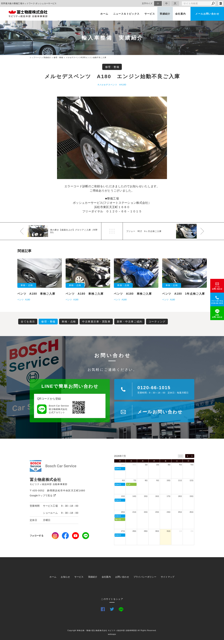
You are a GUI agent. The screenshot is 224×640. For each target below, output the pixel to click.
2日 (157, 465)
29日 (123, 465)
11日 (180, 480)
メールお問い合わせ (207, 13)
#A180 (122, 85)
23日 (157, 512)
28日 (134, 531)
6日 (123, 480)
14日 (134, 496)
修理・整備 (112, 66)
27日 (123, 531)
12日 (191, 480)
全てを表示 (28, 321)
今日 (180, 456)
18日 (180, 496)
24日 (169, 512)
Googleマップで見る (43, 495)
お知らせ (65, 577)
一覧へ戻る (112, 231)
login (220, 3)
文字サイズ (147, 3)
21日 (134, 512)
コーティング (157, 321)
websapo (112, 634)
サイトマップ (168, 577)
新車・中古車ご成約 (129, 321)
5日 (192, 465)
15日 (146, 496)
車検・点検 (69, 321)
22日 (146, 512)
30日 (134, 465)
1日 (146, 465)
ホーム (104, 13)
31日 (169, 531)
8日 (146, 480)
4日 (180, 465)
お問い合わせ (122, 577)
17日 (169, 496)
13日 (123, 496)
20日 (123, 512)
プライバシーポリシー (144, 577)
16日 (157, 496)
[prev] (187, 456)
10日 (169, 480)
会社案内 (180, 13)
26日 (191, 512)
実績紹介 (165, 13)
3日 (169, 465)
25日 (180, 512)
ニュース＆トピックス (126, 13)
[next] (192, 456)
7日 (134, 480)
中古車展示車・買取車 (96, 321)
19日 (191, 496)
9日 (157, 480)
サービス (149, 13)
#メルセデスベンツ (107, 85)
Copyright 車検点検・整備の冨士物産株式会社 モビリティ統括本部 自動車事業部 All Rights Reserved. (112, 630)
